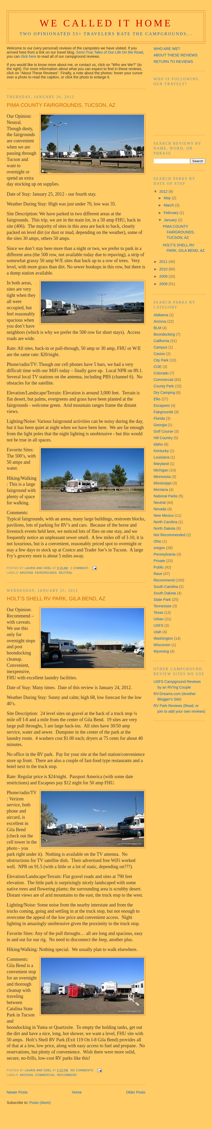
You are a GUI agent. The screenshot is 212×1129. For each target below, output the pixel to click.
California (161, 341)
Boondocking (164, 334)
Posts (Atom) (40, 1103)
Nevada (160, 509)
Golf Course (163, 431)
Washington (163, 638)
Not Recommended (169, 535)
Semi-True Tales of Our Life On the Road (109, 52)
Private (159, 561)
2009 (164, 276)
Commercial (45, 1075)
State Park (162, 599)
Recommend (67, 1075)
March (169, 205)
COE (158, 367)
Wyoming (161, 651)
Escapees (162, 405)
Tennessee (162, 606)
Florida (159, 418)
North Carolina (165, 522)
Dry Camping (164, 392)
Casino (159, 354)
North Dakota (164, 528)
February (171, 213)
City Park (161, 360)
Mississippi (162, 483)
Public (159, 567)
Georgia (160, 425)
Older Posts (135, 1092)
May (168, 198)
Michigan (161, 470)
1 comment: (80, 568)
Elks (157, 399)
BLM (157, 328)
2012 (164, 191)
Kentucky (161, 451)
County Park (164, 386)
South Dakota (165, 593)
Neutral (66, 572)
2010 (164, 269)
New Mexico (164, 515)
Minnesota (162, 477)
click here (28, 56)
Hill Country (163, 438)
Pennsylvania (165, 554)
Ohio (157, 541)
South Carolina (166, 587)
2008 (164, 284)
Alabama (161, 315)
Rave (158, 574)
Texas (158, 612)
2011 (164, 262)
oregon (159, 548)
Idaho (158, 444)
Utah (157, 632)
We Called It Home (106, 23)
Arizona (26, 572)
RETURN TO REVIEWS (173, 62)
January (171, 220)
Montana (161, 490)
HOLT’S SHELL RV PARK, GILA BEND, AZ (56, 598)
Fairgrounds (46, 572)
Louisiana (161, 457)
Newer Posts (17, 1092)
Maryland (161, 464)
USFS (158, 625)
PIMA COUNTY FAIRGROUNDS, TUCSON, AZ (61, 105)
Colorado (161, 373)
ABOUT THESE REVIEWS (176, 55)
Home (77, 1092)
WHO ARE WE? (167, 49)
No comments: (83, 1070)
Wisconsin (162, 645)
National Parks (166, 496)
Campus (160, 347)
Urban (159, 619)
